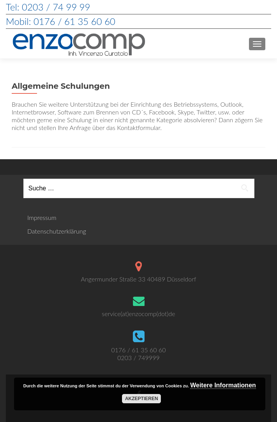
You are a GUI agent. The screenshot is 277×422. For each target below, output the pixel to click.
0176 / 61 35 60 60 (138, 349)
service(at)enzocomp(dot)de (138, 313)
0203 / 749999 (138, 357)
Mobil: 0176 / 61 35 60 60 (60, 21)
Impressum (41, 217)
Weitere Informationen (223, 385)
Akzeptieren (141, 398)
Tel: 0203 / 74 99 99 (48, 6)
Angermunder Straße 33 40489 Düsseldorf (138, 279)
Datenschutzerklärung (56, 231)
